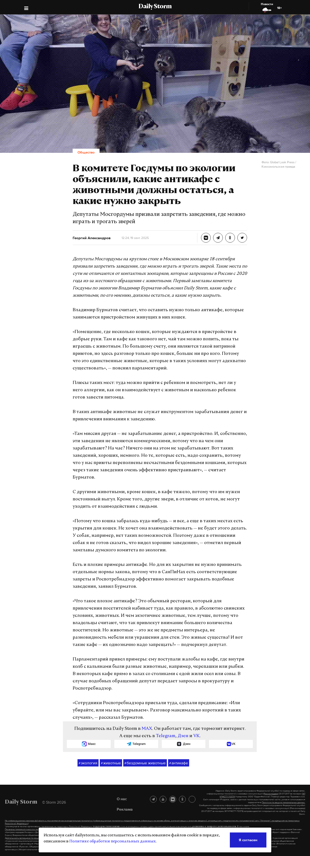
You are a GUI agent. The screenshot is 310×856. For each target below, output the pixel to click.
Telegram (165, 736)
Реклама (125, 809)
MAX (147, 728)
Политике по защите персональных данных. (283, 802)
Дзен (183, 736)
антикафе (178, 763)
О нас (122, 799)
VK (196, 736)
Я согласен (248, 840)
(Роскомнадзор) (271, 793)
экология (88, 763)
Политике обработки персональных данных (112, 841)
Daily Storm (155, 7)
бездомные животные (145, 763)
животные (111, 763)
